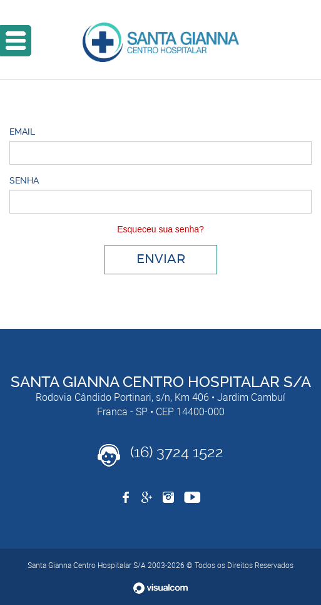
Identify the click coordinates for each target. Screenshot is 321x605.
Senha (24, 180)
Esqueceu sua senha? (160, 229)
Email (22, 132)
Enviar (160, 259)
